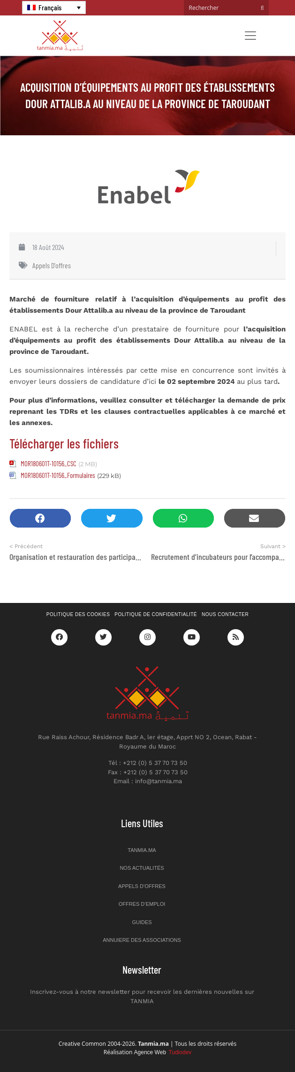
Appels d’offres (142, 886)
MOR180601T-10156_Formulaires (58, 475)
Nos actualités (142, 868)
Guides (141, 922)
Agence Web (163, 1052)
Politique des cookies (78, 614)
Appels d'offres (51, 265)
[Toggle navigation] (250, 35)
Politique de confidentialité (155, 614)
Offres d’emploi (142, 904)
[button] (40, 518)
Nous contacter (225, 614)
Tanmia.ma (142, 850)
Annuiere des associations (142, 940)
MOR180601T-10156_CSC (48, 463)
